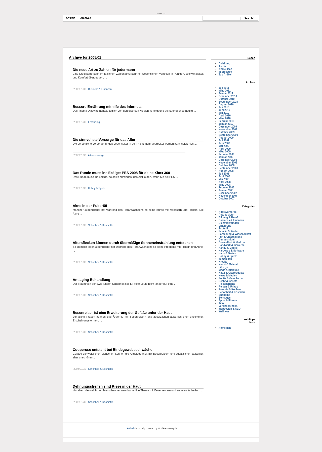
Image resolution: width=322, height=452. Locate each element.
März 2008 (225, 184)
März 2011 (225, 90)
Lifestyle (224, 267)
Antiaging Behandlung (91, 280)
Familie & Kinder (228, 231)
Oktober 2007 (226, 198)
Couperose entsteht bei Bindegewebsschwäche (112, 350)
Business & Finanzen (100, 89)
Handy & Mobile (228, 247)
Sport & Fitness (228, 300)
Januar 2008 (226, 190)
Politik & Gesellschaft (231, 278)
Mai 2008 (224, 179)
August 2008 (226, 171)
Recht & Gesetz (228, 281)
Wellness (224, 311)
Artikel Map (225, 69)
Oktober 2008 (226, 165)
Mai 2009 (224, 146)
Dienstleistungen (229, 223)
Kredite (223, 261)
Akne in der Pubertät (90, 206)
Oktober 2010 (226, 99)
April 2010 (225, 115)
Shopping (224, 295)
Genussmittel (226, 239)
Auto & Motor (226, 214)
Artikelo (70, 18)
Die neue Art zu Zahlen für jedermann (104, 70)
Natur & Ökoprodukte (231, 272)
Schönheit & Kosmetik (100, 225)
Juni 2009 (224, 143)
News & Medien (228, 275)
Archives (85, 18)
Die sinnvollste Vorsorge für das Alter (104, 140)
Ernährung (94, 122)
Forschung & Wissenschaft (235, 234)
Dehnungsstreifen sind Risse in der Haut (107, 386)
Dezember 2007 (228, 193)
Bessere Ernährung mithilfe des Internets (107, 107)
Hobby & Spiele (96, 188)
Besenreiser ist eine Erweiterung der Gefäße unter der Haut (122, 313)
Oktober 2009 (226, 132)
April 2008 (225, 182)
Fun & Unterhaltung (230, 236)
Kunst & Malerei (228, 264)
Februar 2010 (226, 121)
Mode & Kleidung (229, 270)
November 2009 (228, 129)
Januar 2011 (226, 93)
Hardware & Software (231, 250)
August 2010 (226, 104)
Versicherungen (228, 306)
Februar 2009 (226, 154)
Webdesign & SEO (229, 308)
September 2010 (228, 101)
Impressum (225, 71)
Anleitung (224, 63)
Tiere (222, 303)
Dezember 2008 (228, 159)
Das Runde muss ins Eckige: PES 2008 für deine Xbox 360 (121, 173)
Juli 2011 (224, 88)
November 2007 (228, 195)
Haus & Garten (227, 253)
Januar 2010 (226, 123)
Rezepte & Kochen (230, 289)
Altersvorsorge (96, 155)
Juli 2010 (224, 107)
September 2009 (228, 135)
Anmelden (225, 327)
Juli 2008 (224, 173)
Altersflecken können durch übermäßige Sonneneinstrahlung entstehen (133, 243)
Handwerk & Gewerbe (232, 245)
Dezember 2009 (228, 126)
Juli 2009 (224, 140)
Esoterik (223, 228)
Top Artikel (225, 74)
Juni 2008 (224, 176)
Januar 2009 (226, 157)
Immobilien (225, 259)
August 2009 (226, 137)
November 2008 (228, 162)
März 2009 (225, 151)
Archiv (222, 66)
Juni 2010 (224, 110)
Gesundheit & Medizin (232, 242)
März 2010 (225, 118)
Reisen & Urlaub (228, 286)
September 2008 (228, 168)
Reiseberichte (227, 283)
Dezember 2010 (228, 96)
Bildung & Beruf (228, 217)
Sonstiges (225, 297)
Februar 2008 (226, 187)
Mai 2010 (224, 112)
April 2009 (225, 148)
